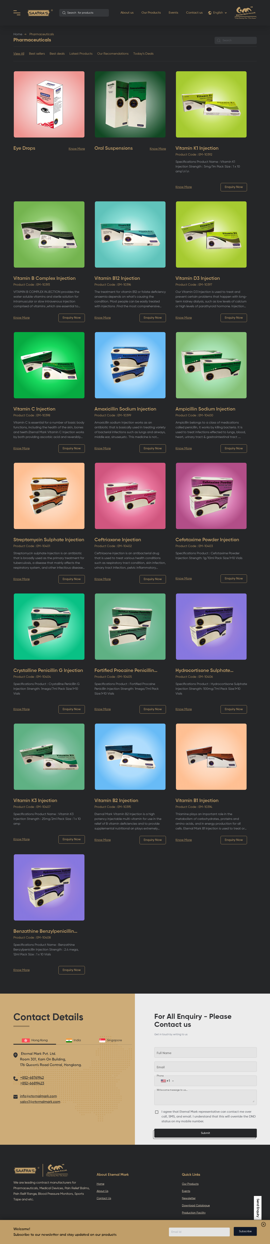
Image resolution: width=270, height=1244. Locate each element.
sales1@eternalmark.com (40, 1102)
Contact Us (104, 1198)
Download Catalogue (196, 1205)
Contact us (194, 12)
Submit (205, 1133)
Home (17, 34)
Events (173, 12)
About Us (102, 1191)
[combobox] (84, 13)
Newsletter (189, 1198)
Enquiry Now (234, 187)
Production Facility (194, 1212)
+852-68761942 (32, 1078)
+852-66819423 (32, 1083)
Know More (77, 149)
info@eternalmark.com (38, 1096)
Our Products (151, 12)
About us (126, 12)
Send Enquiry (257, 1208)
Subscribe (245, 1231)
